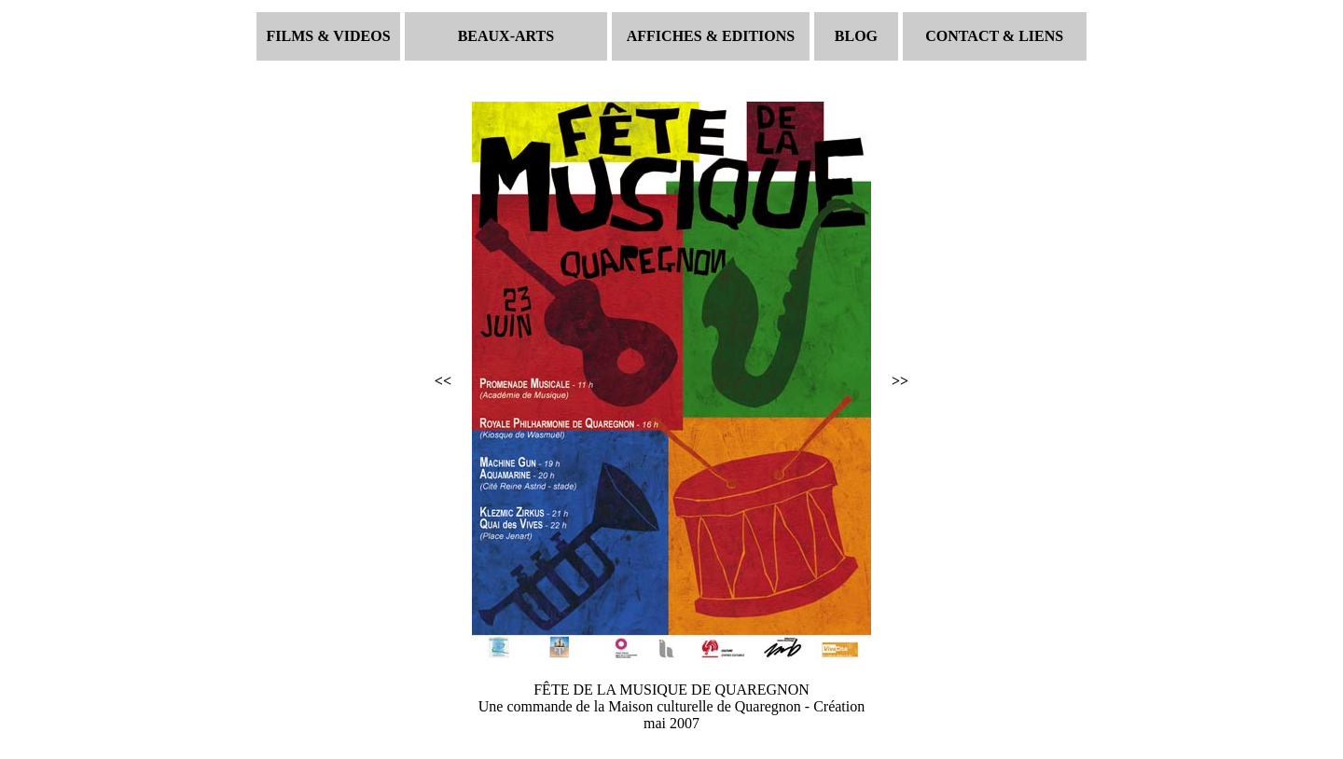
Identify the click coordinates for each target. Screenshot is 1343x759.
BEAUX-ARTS (506, 36)
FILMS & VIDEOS (329, 36)
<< (443, 381)
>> (900, 381)
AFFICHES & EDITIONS (711, 36)
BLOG (856, 36)
